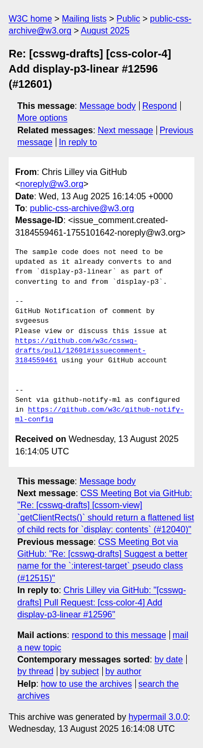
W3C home (30, 18)
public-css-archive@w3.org (82, 208)
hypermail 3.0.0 (157, 716)
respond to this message (118, 635)
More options (42, 117)
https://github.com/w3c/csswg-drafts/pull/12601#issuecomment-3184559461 (80, 351)
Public (128, 18)
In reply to (78, 142)
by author (123, 671)
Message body (108, 105)
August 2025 (105, 30)
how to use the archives (86, 683)
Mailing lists (84, 18)
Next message (125, 130)
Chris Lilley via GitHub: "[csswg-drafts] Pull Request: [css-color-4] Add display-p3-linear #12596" (101, 602)
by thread (35, 671)
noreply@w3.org (51, 183)
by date (168, 659)
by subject (79, 671)
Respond (159, 105)
